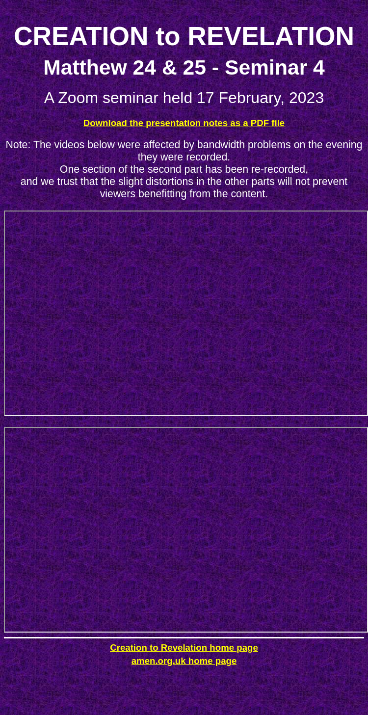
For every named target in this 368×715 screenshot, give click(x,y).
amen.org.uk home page (184, 661)
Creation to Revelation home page (184, 647)
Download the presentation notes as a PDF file (184, 123)
